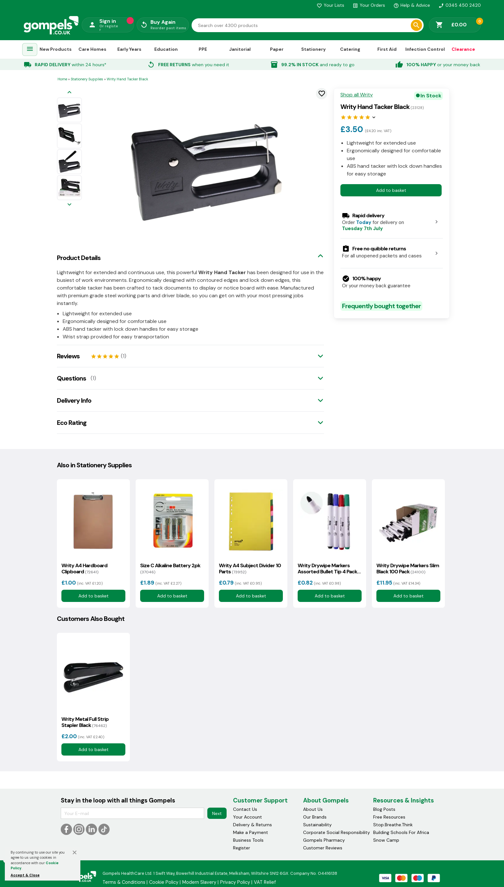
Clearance (463, 49)
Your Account (247, 817)
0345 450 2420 (459, 5)
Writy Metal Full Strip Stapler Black (85, 722)
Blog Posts (384, 809)
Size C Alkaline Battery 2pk (170, 568)
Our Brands (315, 817)
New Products (56, 49)
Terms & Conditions (124, 882)
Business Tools (248, 840)
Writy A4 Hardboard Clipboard (84, 568)
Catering (350, 49)
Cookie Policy (163, 882)
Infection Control (425, 49)
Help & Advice (411, 5)
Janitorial (240, 49)
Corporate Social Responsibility (336, 832)
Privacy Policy (235, 882)
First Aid (387, 49)
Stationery (313, 49)
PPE (203, 49)
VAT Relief (265, 882)
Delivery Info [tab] (74, 400)
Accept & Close (25, 875)
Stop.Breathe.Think (393, 825)
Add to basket (391, 190)
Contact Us (245, 809)
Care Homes (92, 49)
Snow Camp (386, 840)
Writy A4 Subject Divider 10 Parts (250, 568)
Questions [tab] (71, 378)
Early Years (129, 49)
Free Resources (389, 817)
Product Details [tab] (79, 258)
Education (166, 49)
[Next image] (69, 205)
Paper (277, 49)
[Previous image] (69, 92)
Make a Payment (250, 832)
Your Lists (330, 5)
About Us (313, 809)
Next (217, 813)
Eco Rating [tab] (71, 422)
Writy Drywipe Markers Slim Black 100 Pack (407, 568)
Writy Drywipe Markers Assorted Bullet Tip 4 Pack (327, 568)
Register (241, 848)
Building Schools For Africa (401, 832)
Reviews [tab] (68, 356)
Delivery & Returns (252, 825)
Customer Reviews (322, 848)
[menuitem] (30, 49)
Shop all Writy (356, 95)
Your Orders (369, 5)
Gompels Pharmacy (324, 840)
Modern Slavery (199, 882)
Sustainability (317, 825)
